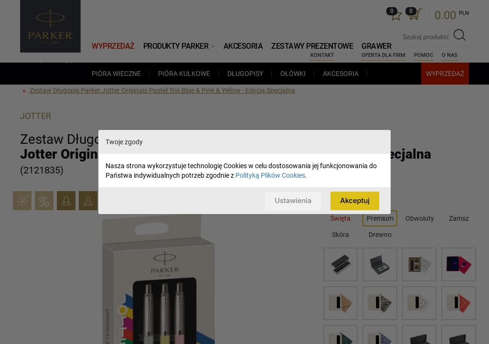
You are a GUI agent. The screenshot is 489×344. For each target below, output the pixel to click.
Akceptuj (355, 200)
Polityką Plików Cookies (270, 175)
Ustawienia (291, 200)
